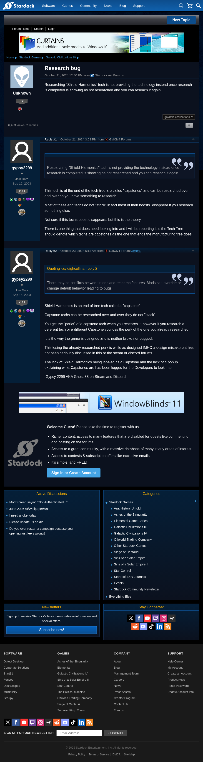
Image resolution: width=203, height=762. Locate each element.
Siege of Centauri (68, 704)
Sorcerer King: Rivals (71, 710)
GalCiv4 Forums (118, 139)
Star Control (65, 685)
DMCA (116, 754)
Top (193, 139)
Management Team (126, 673)
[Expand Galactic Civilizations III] (111, 527)
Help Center (175, 661)
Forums (119, 710)
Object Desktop (14, 661)
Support (139, 6)
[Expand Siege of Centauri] (111, 552)
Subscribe (115, 733)
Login (51, 28)
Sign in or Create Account (73, 473)
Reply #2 (51, 250)
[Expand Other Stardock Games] (111, 546)
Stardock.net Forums (107, 75)
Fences (8, 679)
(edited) (136, 250)
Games (67, 6)
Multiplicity (10, 692)
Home (10, 57)
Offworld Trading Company (74, 698)
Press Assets (122, 692)
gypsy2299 (22, 168)
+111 (22, 191)
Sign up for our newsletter (29, 733)
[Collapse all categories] (195, 501)
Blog (122, 6)
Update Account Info (181, 692)
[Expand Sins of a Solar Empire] (111, 558)
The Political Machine (71, 692)
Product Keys (176, 679)
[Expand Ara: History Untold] (111, 509)
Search (38, 28)
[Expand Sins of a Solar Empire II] (111, 565)
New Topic (181, 20)
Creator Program (124, 698)
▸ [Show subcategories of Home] (16, 57)
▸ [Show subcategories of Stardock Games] (43, 57)
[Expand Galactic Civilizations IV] (111, 534)
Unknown (22, 93)
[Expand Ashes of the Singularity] (111, 515)
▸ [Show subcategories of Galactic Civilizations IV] (78, 57)
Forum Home (21, 28)
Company (122, 653)
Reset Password (178, 685)
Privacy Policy (76, 754)
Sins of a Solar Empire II (73, 679)
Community (88, 6)
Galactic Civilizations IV (61, 57)
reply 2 (91, 268)
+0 (22, 100)
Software (48, 6)
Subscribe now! (51, 630)
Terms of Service (99, 754)
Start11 (8, 673)
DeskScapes (12, 685)
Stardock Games (30, 57)
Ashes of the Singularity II (73, 661)
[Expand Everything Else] (107, 597)
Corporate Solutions (16, 667)
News (108, 6)
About (117, 661)
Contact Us (121, 704)
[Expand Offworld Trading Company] (111, 540)
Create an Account (179, 673)
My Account (175, 667)
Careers (119, 679)
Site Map (129, 754)
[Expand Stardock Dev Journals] (111, 577)
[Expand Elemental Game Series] (111, 521)
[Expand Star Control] (111, 571)
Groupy (8, 698)
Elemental (63, 667)
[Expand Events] (111, 583)
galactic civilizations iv (179, 117)
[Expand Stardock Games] (106, 503)
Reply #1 (51, 139)
